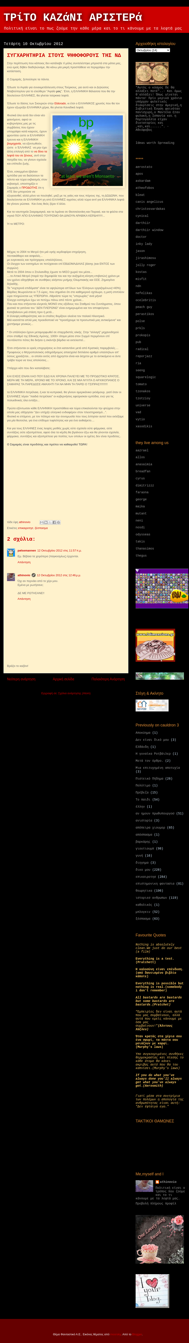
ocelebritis (146, 300)
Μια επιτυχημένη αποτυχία (158, 768)
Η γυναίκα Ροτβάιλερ (153, 754)
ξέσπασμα (41, 528)
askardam (143, 181)
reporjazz (144, 356)
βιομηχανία (14, 143)
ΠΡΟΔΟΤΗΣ (29, 187)
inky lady (144, 244)
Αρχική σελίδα (63, 679)
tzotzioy (143, 398)
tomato (141, 384)
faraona (142, 492)
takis (140, 541)
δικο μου (143, 870)
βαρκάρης (143, 842)
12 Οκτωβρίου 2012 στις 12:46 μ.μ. (59, 575)
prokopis (143, 335)
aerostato (144, 167)
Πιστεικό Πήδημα (149, 778)
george (141, 499)
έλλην (140, 806)
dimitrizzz (145, 485)
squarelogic (146, 377)
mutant (141, 513)
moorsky (115, 1334)
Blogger (137, 1334)
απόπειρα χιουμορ (150, 827)
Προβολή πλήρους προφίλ (156, 1203)
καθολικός (144, 905)
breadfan (143, 471)
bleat (140, 195)
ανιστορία (144, 820)
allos (140, 457)
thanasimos (145, 548)
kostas (141, 272)
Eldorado (60, 103)
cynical (142, 216)
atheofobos (145, 188)
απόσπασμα (144, 835)
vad (138, 412)
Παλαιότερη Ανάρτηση (108, 679)
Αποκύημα (143, 733)
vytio (140, 419)
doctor (141, 237)
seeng (140, 370)
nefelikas (144, 293)
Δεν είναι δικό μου (152, 740)
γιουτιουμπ (145, 848)
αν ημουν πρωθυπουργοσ (155, 813)
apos (139, 174)
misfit (141, 279)
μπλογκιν (143, 912)
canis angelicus (149, 202)
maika (140, 506)
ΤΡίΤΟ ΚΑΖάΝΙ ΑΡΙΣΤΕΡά (73, 17)
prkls (140, 328)
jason (140, 251)
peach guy (144, 307)
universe (143, 405)
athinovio (24, 575)
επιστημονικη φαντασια (155, 883)
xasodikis (144, 426)
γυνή (139, 855)
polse (140, 321)
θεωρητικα (144, 891)
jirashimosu (146, 258)
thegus (141, 555)
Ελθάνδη (142, 747)
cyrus (140, 478)
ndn (138, 286)
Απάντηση (24, 562)
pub (138, 342)
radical (142, 349)
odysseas (143, 534)
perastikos (145, 314)
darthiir (143, 223)
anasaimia (144, 464)
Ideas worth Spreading (155, 143)
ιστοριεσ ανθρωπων (151, 898)
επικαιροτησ (25, 528)
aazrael (142, 450)
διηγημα (142, 863)
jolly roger (146, 265)
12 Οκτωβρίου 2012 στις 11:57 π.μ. (59, 550)
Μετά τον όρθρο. (149, 761)
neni (139, 520)
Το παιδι (143, 799)
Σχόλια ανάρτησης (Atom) (74, 693)
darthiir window (149, 230)
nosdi (140, 527)
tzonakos (143, 391)
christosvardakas (150, 209)
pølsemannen (27, 550)
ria (138, 363)
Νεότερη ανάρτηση (21, 679)
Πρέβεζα (142, 792)
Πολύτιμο (143, 785)
